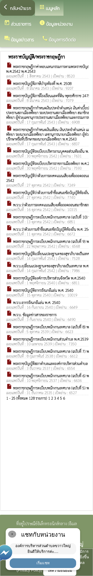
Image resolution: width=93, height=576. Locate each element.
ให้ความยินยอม (59, 570)
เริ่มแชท (43, 563)
